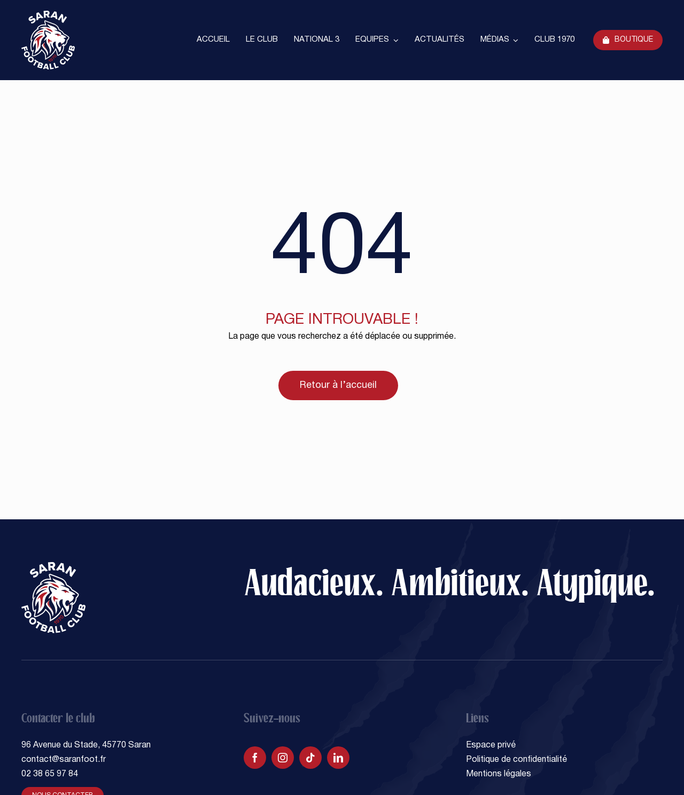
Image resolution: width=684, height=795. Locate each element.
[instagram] (282, 757)
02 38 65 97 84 (49, 774)
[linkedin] (338, 757)
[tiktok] (310, 757)
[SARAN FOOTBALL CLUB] (48, 15)
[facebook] (255, 757)
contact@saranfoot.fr (63, 759)
